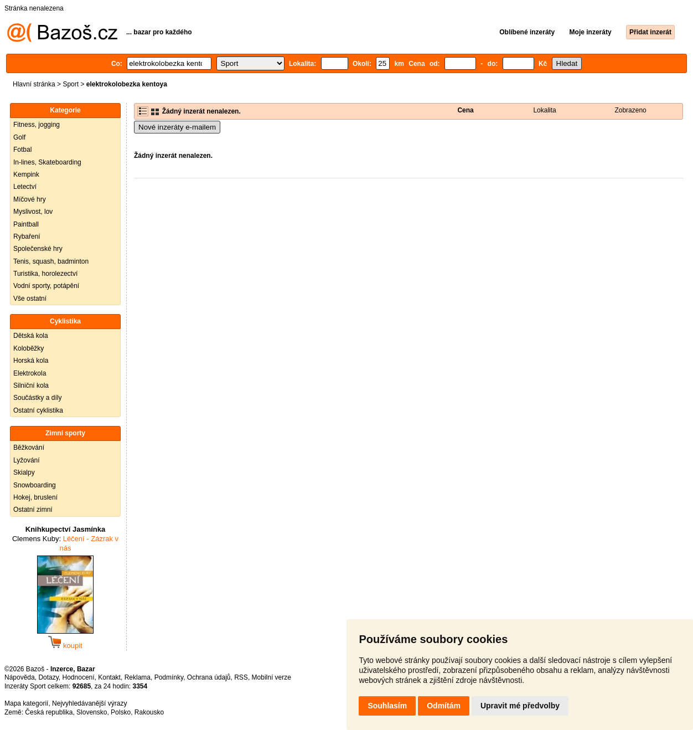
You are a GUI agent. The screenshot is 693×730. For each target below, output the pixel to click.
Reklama (138, 677)
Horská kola (30, 360)
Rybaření (26, 236)
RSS (241, 677)
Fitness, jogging (36, 124)
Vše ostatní (29, 298)
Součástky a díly (37, 398)
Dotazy (48, 677)
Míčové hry (29, 199)
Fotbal (22, 149)
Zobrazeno (630, 110)
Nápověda (19, 677)
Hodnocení (79, 677)
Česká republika (49, 712)
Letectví (25, 187)
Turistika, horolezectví (45, 273)
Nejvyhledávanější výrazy (89, 703)
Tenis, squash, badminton (51, 261)
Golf (19, 137)
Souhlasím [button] (387, 705)
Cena (465, 110)
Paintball (26, 224)
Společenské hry (38, 249)
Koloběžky (28, 348)
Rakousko (149, 712)
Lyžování (26, 460)
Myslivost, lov (33, 211)
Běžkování (28, 447)
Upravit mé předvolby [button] (520, 705)
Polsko (121, 712)
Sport (71, 84)
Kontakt (109, 677)
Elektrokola (29, 373)
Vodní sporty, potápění (46, 286)
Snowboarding (34, 485)
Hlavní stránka (34, 84)
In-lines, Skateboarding (47, 162)
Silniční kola (31, 385)
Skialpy (24, 472)
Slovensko (91, 712)
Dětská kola (30, 336)
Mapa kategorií (26, 703)
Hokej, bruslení (35, 497)
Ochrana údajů (209, 677)
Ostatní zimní (33, 509)
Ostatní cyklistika (38, 410)
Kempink (26, 174)
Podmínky (168, 677)
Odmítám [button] (444, 705)
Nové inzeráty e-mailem (177, 127)
